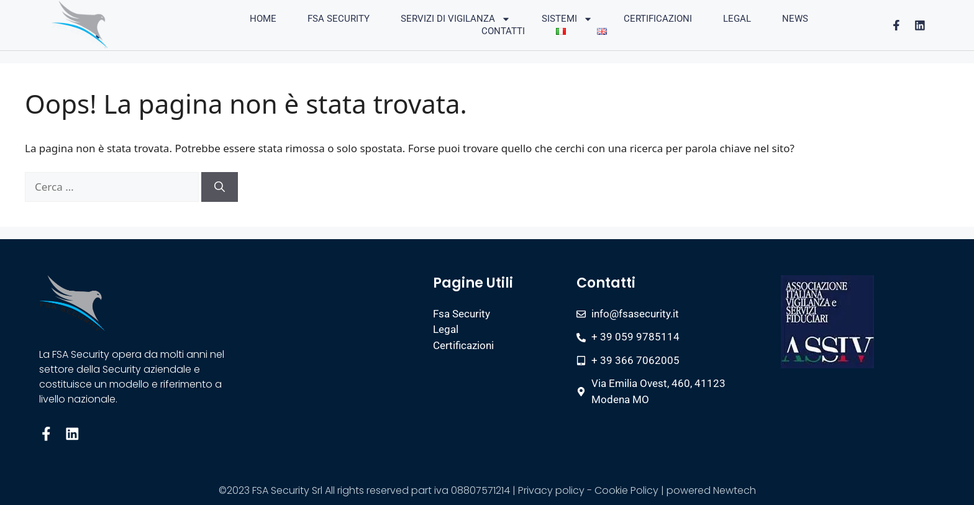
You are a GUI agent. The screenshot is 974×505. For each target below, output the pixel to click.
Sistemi (567, 18)
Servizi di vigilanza (456, 18)
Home (263, 18)
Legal (737, 18)
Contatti (503, 31)
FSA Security (338, 18)
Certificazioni (658, 18)
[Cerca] (219, 187)
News (795, 18)
